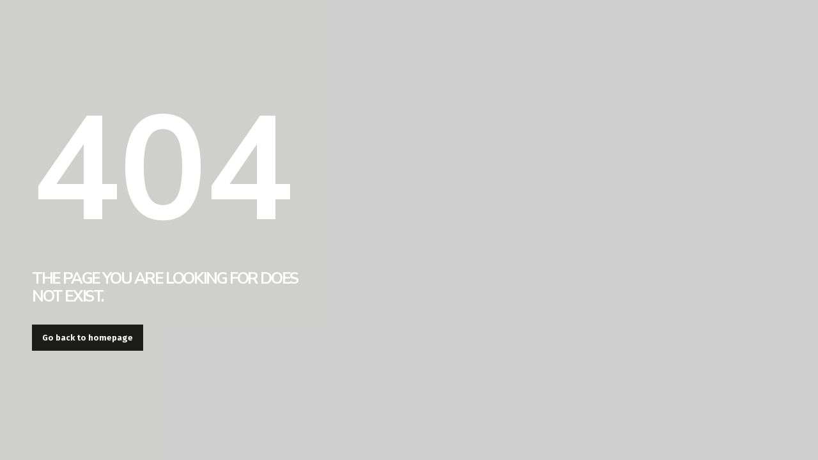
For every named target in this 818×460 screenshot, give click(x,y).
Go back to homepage (87, 337)
